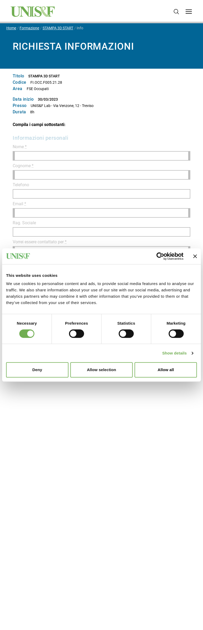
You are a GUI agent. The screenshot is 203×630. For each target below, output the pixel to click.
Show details (174, 353)
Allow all (166, 369)
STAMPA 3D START (58, 28)
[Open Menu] (188, 11)
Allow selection (101, 369)
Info (80, 28)
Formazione (29, 28)
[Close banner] (195, 256)
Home (11, 28)
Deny (37, 369)
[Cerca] (176, 11)
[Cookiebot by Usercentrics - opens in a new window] (160, 256)
